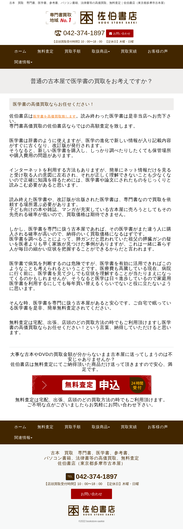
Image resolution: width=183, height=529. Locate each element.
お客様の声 (158, 51)
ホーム (20, 51)
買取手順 (73, 51)
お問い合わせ (119, 33)
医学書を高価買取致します (54, 116)
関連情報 (23, 62)
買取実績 (129, 51)
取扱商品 (101, 51)
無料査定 (45, 51)
